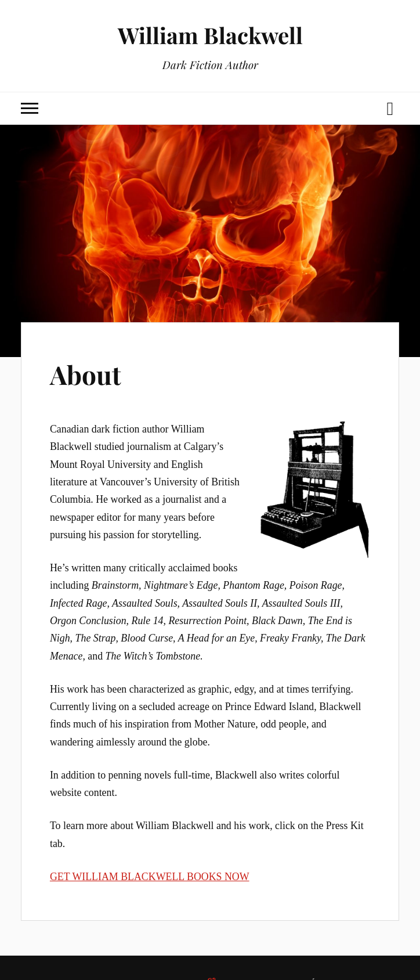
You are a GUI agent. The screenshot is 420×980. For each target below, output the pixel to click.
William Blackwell (210, 35)
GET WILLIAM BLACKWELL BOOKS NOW (149, 876)
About (85, 374)
